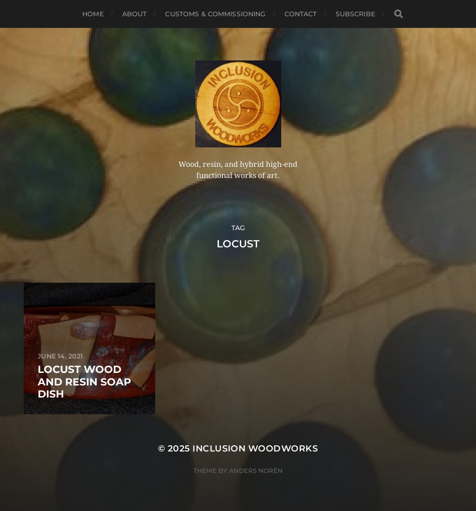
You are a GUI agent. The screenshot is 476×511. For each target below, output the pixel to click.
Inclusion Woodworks (255, 448)
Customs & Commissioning (215, 14)
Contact (300, 14)
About (134, 14)
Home (93, 14)
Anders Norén (256, 470)
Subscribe (355, 14)
